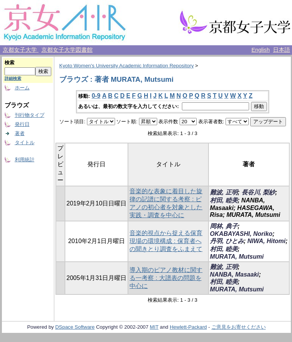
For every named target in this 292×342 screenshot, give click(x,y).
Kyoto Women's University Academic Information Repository (126, 65)
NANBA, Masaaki (234, 274)
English (260, 50)
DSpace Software (75, 327)
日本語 (281, 50)
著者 (20, 133)
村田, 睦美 (224, 200)
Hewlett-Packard (188, 327)
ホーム (22, 88)
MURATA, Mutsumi (237, 256)
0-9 (96, 95)
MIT (154, 327)
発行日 (22, 124)
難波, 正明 (224, 192)
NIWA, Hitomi (267, 241)
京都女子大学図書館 (67, 50)
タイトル (25, 142)
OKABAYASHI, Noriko (241, 234)
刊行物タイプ (29, 115)
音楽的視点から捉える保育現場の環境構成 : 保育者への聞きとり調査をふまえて (165, 241)
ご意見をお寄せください (239, 327)
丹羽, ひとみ (227, 241)
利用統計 (25, 159)
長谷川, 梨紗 (258, 192)
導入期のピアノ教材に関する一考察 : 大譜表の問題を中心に (165, 278)
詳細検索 (13, 78)
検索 (9, 62)
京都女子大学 (20, 50)
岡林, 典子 (224, 226)
